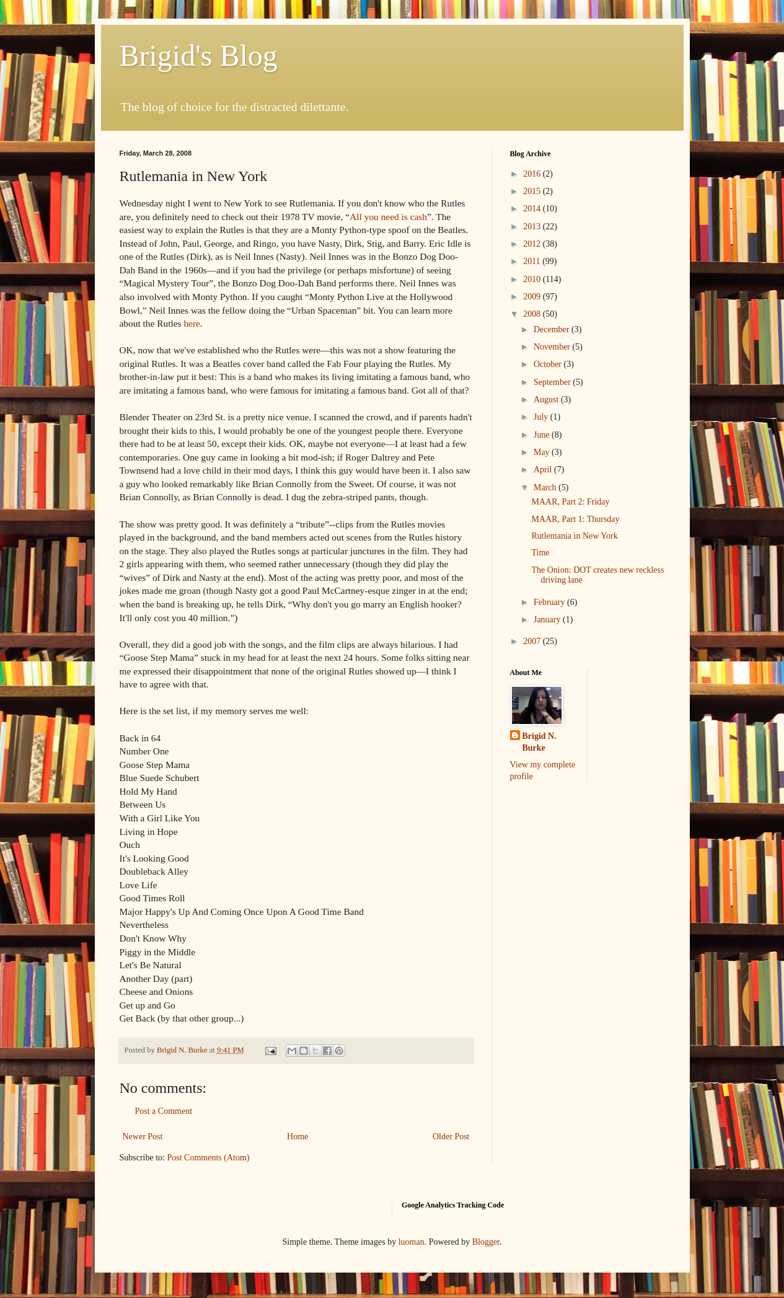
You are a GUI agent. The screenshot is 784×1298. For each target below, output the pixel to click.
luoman (412, 1242)
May (543, 452)
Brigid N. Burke (539, 742)
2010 (533, 279)
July (542, 417)
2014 (533, 208)
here (191, 323)
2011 (532, 261)
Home (297, 1136)
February (550, 602)
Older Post (451, 1136)
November (553, 346)
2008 (533, 314)
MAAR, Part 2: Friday (570, 501)
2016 (533, 174)
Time (540, 552)
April (544, 469)
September (553, 382)
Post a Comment (164, 1111)
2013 (533, 226)
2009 (533, 296)
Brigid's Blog (199, 55)
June (543, 434)
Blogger (486, 1242)
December (552, 329)
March (546, 487)
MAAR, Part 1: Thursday (575, 519)
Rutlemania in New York (574, 536)
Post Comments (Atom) (208, 1157)
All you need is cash (388, 216)
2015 (533, 191)
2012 (533, 244)
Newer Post (143, 1136)
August (547, 399)
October (549, 364)
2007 (533, 641)
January (548, 619)
